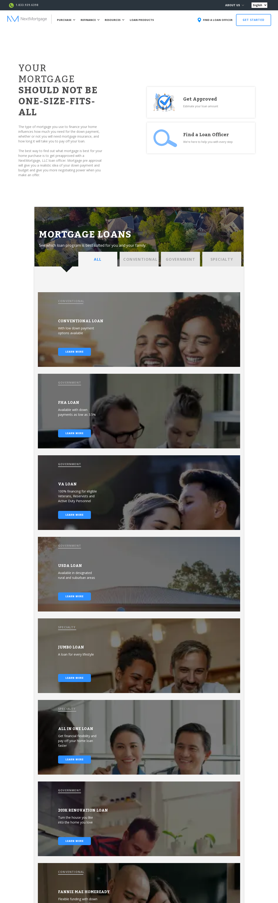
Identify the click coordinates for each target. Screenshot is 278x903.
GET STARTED (253, 20)
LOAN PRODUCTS (142, 20)
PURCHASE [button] (66, 20)
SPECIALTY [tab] (222, 259)
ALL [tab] (98, 259)
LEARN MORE (74, 351)
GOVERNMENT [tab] (180, 259)
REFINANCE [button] (90, 20)
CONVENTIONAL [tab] (140, 259)
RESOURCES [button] (114, 20)
